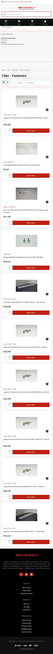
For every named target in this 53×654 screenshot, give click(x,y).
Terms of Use (26, 620)
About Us (26, 604)
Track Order (26, 590)
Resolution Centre (26, 593)
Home (3, 70)
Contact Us (26, 610)
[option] (26, 40)
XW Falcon (15, 70)
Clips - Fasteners (25, 70)
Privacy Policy (26, 623)
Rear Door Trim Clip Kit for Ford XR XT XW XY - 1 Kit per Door (24, 531)
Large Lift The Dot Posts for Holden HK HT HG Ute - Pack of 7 (24, 486)
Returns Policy (26, 626)
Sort (20, 83)
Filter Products (7, 27)
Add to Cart (31, 131)
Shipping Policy (26, 629)
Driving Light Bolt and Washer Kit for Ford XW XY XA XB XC (23, 257)
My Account (26, 587)
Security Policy (26, 632)
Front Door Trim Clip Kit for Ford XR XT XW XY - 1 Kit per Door (24, 302)
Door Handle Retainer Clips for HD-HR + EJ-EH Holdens (22, 165)
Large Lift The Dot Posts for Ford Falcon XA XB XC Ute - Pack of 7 (26, 347)
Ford (9, 70)
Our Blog (26, 607)
